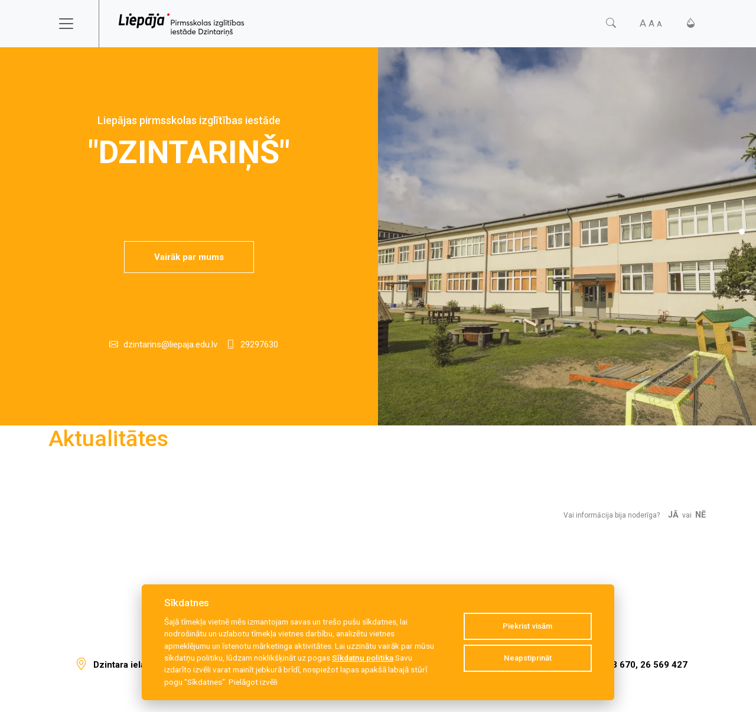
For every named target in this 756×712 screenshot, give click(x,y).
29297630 (259, 344)
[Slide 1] (742, 231)
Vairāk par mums (189, 257)
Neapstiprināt (528, 658)
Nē (700, 515)
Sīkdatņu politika (362, 657)
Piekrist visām (527, 626)
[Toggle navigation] (73, 23)
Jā (673, 515)
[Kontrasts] (691, 23)
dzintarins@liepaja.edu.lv (170, 344)
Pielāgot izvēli (253, 682)
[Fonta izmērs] (651, 23)
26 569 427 (663, 664)
